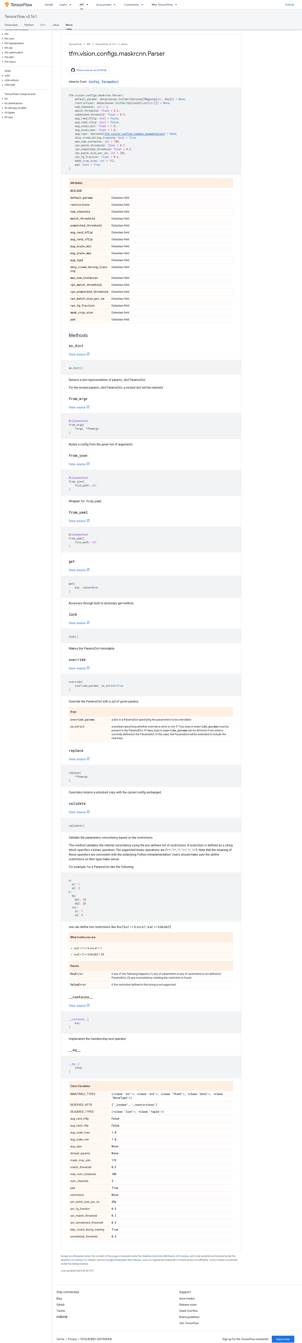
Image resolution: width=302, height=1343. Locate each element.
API (88, 44)
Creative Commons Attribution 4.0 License (165, 1256)
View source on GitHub (89, 70)
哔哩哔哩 (61, 1317)
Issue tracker (187, 1298)
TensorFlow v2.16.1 (21, 16)
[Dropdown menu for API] (88, 4)
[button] (25, 34)
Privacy (72, 1339)
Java (56, 25)
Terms (60, 1339)
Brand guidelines (189, 1317)
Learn (63, 4)
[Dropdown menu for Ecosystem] (115, 4)
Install (49, 4)
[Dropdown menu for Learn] (71, 4)
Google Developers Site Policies (123, 1259)
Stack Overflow (188, 1310)
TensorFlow (75, 44)
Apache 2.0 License (72, 1259)
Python (29, 25)
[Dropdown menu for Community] (143, 4)
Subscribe (283, 1339)
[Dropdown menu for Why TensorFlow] (177, 4)
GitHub (289, 4)
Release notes (188, 1304)
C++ (43, 25)
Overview (11, 25)
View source (77, 354)
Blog (59, 1298)
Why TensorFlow (162, 4)
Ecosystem (103, 4)
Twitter (60, 1310)
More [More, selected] (69, 25)
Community (131, 4)
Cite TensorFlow (189, 1323)
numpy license (80, 1263)
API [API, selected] (82, 4)
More (124, 44)
